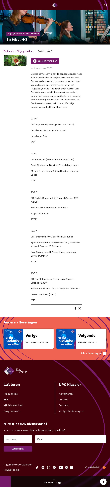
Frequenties (11, 394)
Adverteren (66, 394)
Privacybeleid (12, 470)
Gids (6, 399)
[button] (103, 481)
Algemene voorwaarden (18, 464)
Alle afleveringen (93, 353)
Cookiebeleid (92, 467)
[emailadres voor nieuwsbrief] (70, 439)
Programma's (11, 411)
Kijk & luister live (13, 405)
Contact (63, 405)
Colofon (63, 399)
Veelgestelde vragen (71, 411)
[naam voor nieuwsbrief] (18, 439)
